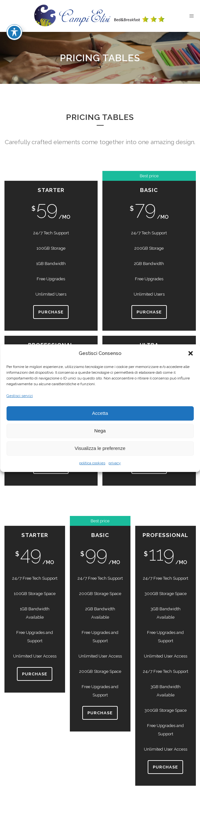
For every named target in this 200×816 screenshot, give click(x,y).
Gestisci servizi (19, 395)
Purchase (50, 312)
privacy (114, 463)
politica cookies (92, 463)
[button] (190, 353)
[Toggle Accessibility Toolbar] (14, 9)
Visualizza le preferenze (100, 448)
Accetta (100, 413)
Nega (100, 430)
